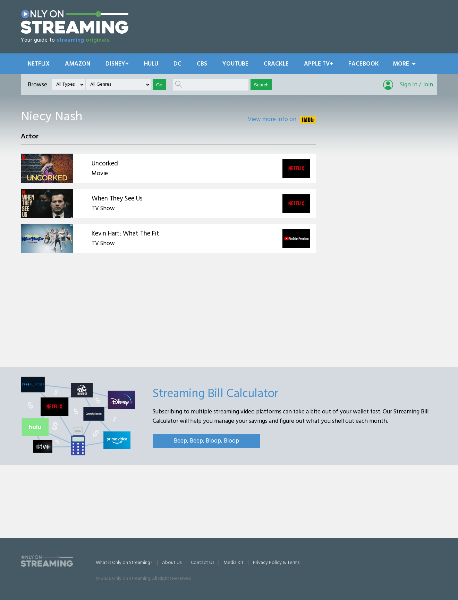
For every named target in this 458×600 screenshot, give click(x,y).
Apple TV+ (318, 64)
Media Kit (233, 563)
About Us (171, 563)
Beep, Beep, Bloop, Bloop (206, 441)
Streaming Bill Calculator (215, 394)
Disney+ (117, 64)
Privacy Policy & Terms (276, 563)
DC (177, 64)
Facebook (363, 64)
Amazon (77, 64)
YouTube (235, 64)
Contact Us (202, 563)
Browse (37, 84)
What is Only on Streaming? (124, 563)
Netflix (39, 64)
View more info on (272, 119)
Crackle (276, 64)
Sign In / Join (416, 84)
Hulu (151, 64)
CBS (202, 64)
